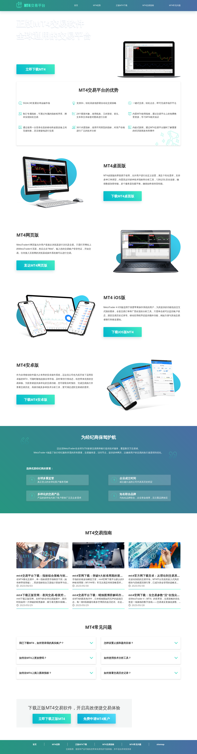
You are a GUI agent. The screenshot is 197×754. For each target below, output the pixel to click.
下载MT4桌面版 (122, 196)
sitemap (160, 744)
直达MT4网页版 (35, 265)
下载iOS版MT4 (122, 332)
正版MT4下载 (122, 5)
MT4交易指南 (148, 5)
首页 (76, 5)
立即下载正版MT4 (51, 718)
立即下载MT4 (36, 69)
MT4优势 (97, 5)
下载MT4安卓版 (35, 399)
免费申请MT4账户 (96, 718)
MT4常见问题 (175, 5)
